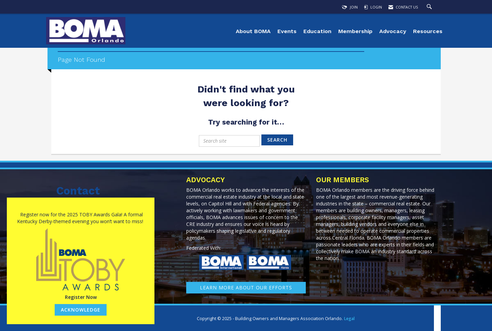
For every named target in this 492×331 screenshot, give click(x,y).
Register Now (81, 297)
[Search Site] (430, 7)
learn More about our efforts (246, 287)
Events (287, 31)
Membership (355, 31)
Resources (427, 31)
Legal (349, 318)
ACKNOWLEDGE (80, 309)
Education (317, 31)
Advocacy (392, 31)
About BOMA (253, 31)
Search (277, 139)
